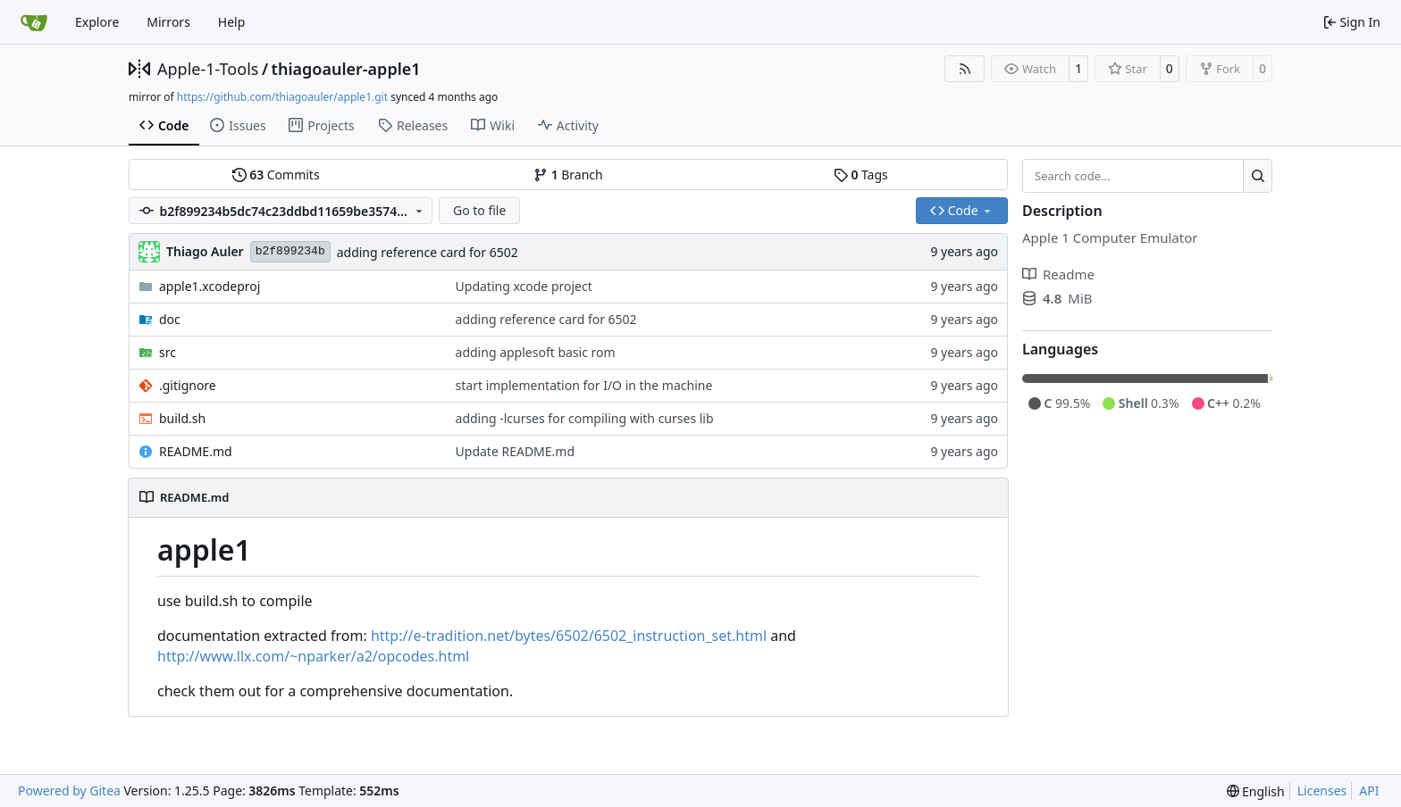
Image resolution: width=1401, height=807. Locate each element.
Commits (276, 174)
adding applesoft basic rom (536, 352)
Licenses (1322, 790)
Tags (861, 174)
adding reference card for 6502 (427, 252)
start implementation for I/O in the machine (584, 385)
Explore (97, 21)
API (1369, 790)
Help (232, 21)
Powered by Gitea (69, 790)
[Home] (34, 22)
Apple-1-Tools (207, 69)
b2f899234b (290, 251)
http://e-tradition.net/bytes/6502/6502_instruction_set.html (569, 635)
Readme (1058, 274)
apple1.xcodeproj (209, 286)
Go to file (479, 210)
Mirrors (168, 21)
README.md (195, 451)
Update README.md (515, 451)
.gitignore (187, 385)
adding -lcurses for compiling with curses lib (585, 418)
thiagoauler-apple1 (346, 69)
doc (169, 319)
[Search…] (1257, 176)
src (167, 352)
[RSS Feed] (965, 68)
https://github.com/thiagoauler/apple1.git (282, 96)
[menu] (1256, 791)
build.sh (182, 418)
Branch (568, 174)
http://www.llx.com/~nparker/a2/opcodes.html (313, 656)
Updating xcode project (524, 286)
